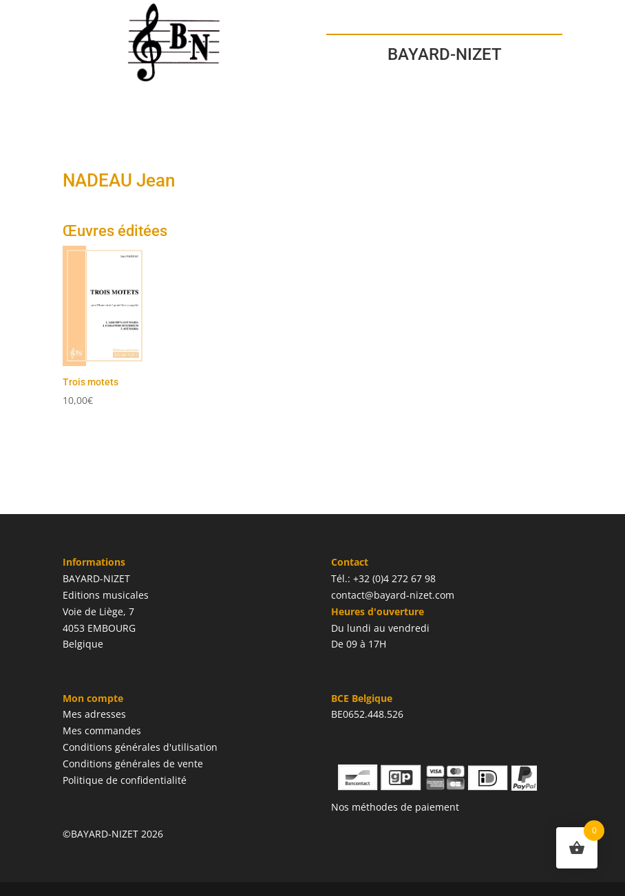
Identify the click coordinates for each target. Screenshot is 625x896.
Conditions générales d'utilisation (140, 747)
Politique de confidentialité (125, 780)
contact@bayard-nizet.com (392, 594)
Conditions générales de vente (133, 763)
